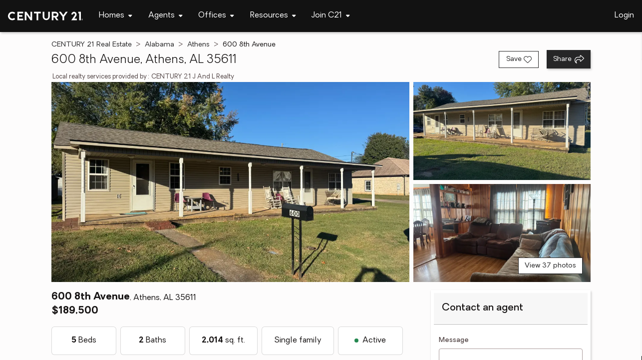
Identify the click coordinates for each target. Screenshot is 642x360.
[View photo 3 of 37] (502, 233)
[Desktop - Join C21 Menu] (331, 16)
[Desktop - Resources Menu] (273, 16)
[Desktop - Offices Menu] (216, 16)
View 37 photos (550, 266)
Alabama (159, 44)
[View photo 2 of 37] (502, 131)
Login (624, 16)
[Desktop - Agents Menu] (165, 16)
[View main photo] (230, 182)
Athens (198, 44)
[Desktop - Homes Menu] (115, 16)
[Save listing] (519, 59)
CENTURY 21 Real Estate (91, 44)
